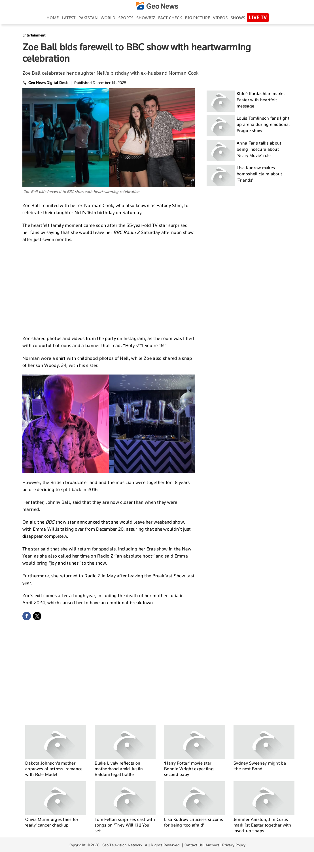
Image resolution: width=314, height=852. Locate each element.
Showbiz (145, 17)
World (108, 17)
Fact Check (170, 17)
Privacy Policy (233, 845)
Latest (69, 17)
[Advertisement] (108, 288)
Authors (212, 845)
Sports (125, 17)
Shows (238, 17)
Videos (220, 17)
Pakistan (88, 17)
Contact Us (193, 845)
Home (52, 17)
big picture (197, 17)
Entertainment (33, 35)
